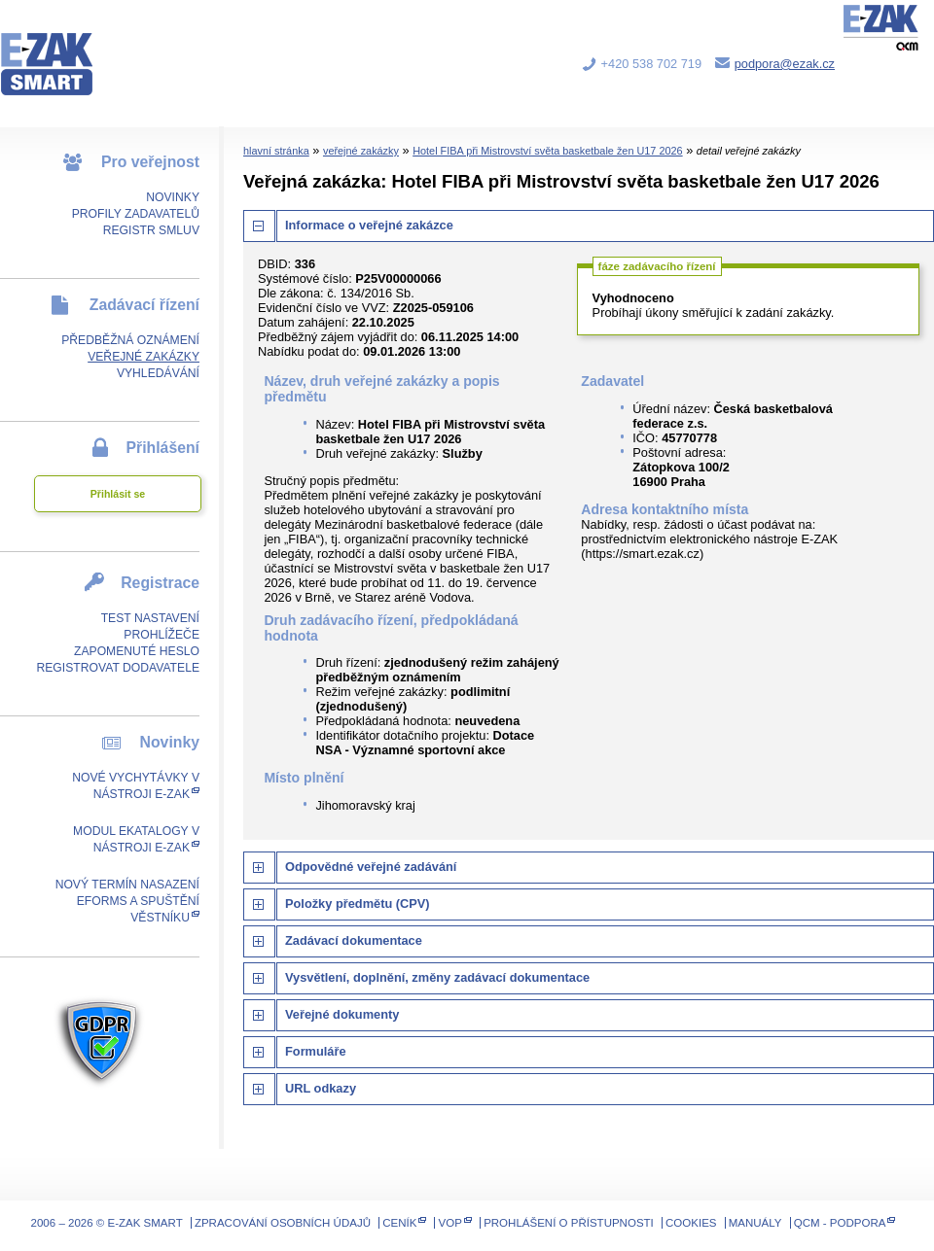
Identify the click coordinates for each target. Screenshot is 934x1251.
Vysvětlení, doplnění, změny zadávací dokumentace (437, 977)
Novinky (172, 197)
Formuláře (315, 1051)
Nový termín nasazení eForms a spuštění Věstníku (127, 901)
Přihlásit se (117, 494)
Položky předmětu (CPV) (357, 903)
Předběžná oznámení (130, 340)
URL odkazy (320, 1088)
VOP (450, 1223)
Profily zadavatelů (135, 214)
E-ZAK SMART (58, 48)
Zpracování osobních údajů (283, 1223)
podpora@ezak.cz (785, 63)
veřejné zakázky (361, 150)
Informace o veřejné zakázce (369, 225)
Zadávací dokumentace (353, 940)
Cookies (690, 1223)
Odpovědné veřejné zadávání (370, 866)
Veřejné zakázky (143, 357)
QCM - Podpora (840, 1223)
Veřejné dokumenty (342, 1014)
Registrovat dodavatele (117, 668)
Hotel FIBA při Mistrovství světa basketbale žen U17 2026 (547, 150)
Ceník (399, 1223)
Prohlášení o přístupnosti (569, 1223)
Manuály (755, 1223)
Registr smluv (151, 230)
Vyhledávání (158, 373)
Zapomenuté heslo (136, 651)
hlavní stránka (276, 150)
